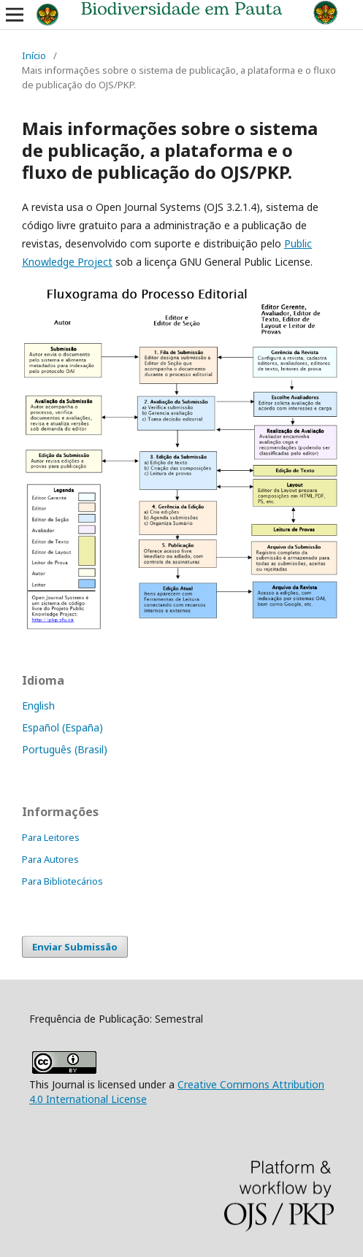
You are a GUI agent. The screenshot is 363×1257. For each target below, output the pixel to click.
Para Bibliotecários (62, 881)
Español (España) (62, 727)
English (38, 705)
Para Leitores (51, 837)
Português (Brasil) (64, 749)
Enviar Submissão (75, 946)
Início (34, 55)
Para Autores (50, 859)
